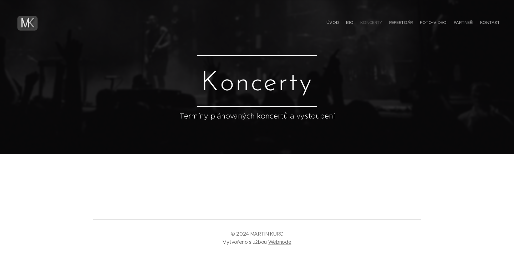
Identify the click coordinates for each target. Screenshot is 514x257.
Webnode (279, 242)
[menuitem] (457, 23)
